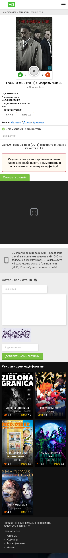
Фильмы (12, 541)
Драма (27, 122)
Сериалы (23, 12)
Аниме (11, 552)
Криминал (38, 122)
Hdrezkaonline (9, 12)
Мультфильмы (16, 548)
